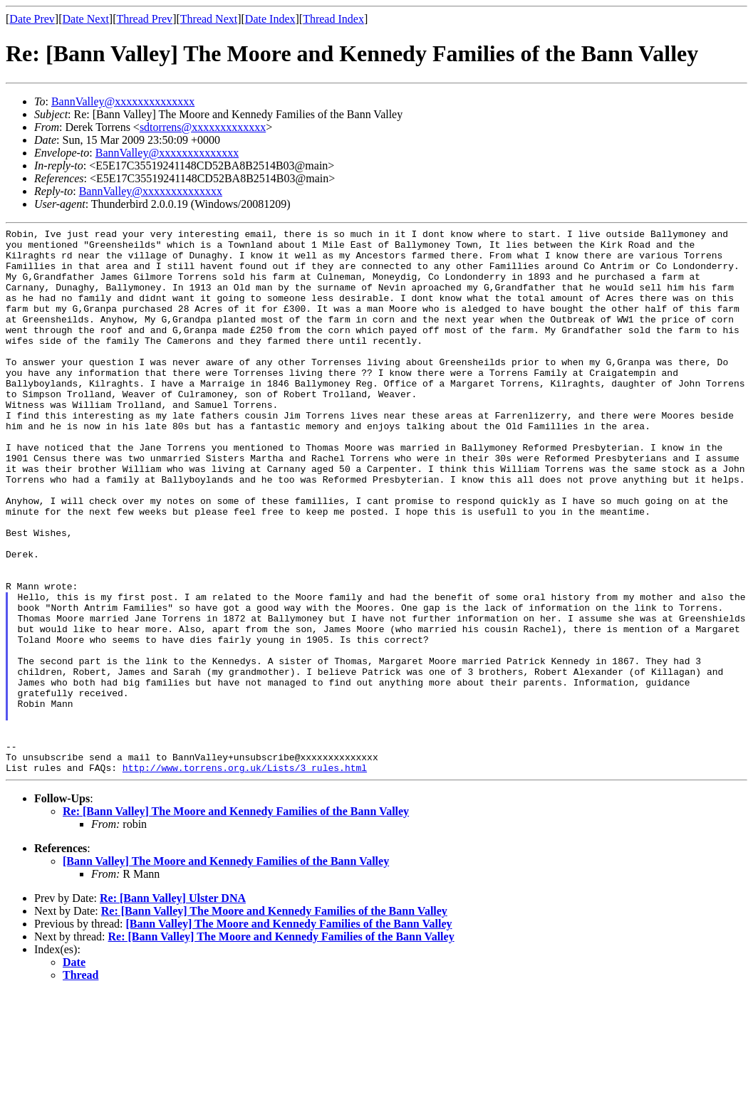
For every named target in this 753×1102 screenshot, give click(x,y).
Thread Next (208, 19)
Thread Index (333, 19)
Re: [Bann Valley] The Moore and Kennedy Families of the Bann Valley (236, 920)
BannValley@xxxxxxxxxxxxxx (122, 101)
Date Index (270, 19)
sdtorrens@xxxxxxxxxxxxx (203, 127)
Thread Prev (144, 19)
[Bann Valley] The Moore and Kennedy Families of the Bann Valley (226, 970)
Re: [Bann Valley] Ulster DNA (173, 1007)
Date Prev (32, 19)
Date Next (86, 19)
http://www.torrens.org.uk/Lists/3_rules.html (245, 876)
